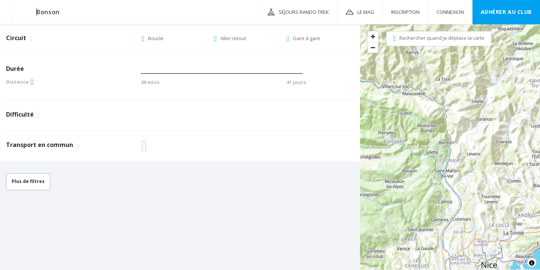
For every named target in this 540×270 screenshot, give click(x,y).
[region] (450, 147)
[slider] (143, 73)
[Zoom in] (373, 36)
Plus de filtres (28, 181)
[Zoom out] (373, 47)
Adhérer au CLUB (506, 11)
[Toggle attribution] (531, 262)
